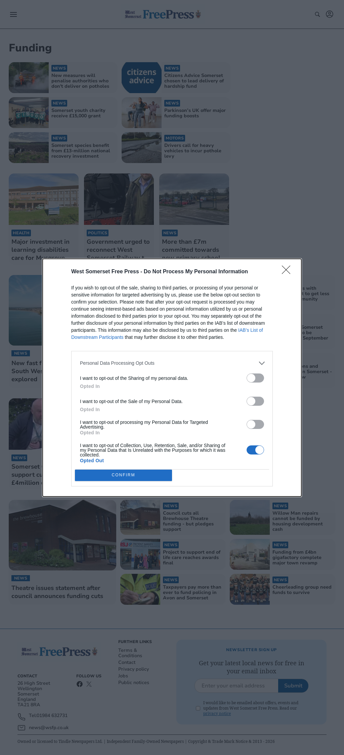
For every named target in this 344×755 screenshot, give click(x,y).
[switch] (255, 378)
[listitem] (172, 363)
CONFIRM (123, 475)
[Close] (288, 272)
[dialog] (172, 377)
